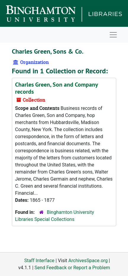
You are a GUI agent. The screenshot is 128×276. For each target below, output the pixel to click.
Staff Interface (39, 260)
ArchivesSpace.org (88, 260)
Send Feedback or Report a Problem (72, 267)
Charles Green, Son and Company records (56, 88)
